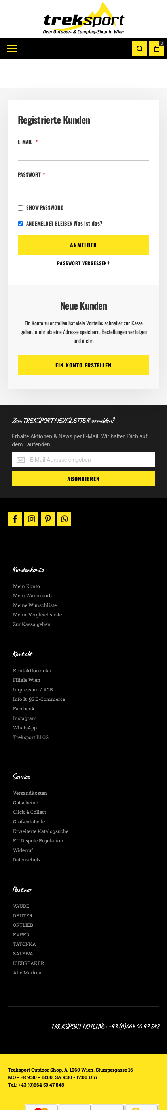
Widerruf (23, 822)
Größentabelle (29, 793)
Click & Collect (29, 784)
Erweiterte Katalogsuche (40, 803)
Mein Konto (26, 558)
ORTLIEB (23, 897)
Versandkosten (30, 765)
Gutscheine (25, 774)
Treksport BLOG (31, 709)
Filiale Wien (26, 652)
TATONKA (24, 916)
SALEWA (23, 925)
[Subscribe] (83, 450)
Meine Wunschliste (35, 577)
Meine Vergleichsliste (37, 586)
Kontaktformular (32, 642)
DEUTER (22, 887)
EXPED (21, 906)
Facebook (24, 680)
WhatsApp (25, 699)
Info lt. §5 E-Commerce (39, 671)
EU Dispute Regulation (38, 812)
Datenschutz (27, 831)
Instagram (25, 690)
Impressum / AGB (33, 661)
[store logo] (83, 18)
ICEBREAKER (28, 935)
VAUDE (21, 878)
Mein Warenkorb (32, 567)
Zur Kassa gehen (32, 596)
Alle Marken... (29, 944)
